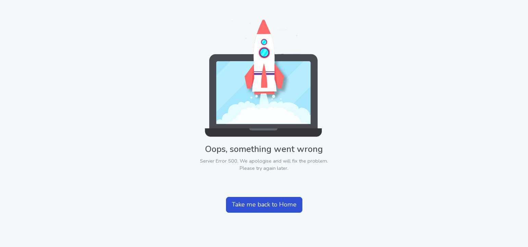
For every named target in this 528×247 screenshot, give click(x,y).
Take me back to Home (264, 204)
